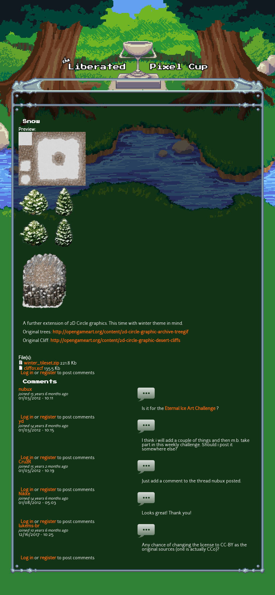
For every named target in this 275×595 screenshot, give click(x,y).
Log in (27, 373)
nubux (25, 390)
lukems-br (29, 526)
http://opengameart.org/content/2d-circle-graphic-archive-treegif (120, 332)
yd (21, 422)
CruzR (25, 462)
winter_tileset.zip (41, 363)
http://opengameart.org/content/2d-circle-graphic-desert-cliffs (115, 341)
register (48, 373)
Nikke (24, 494)
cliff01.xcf (33, 369)
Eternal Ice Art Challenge (190, 409)
